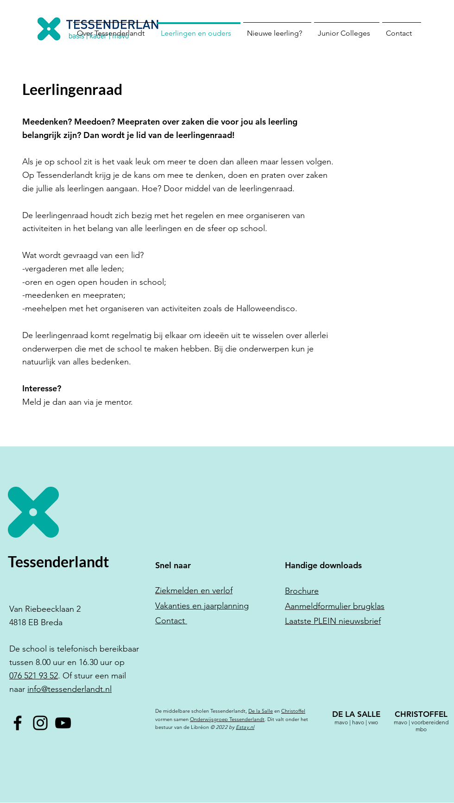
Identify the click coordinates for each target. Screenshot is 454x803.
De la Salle (260, 711)
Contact (171, 620)
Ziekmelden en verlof (194, 590)
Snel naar (173, 565)
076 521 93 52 (33, 676)
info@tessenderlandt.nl (69, 689)
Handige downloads (323, 565)
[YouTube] (63, 723)
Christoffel (293, 711)
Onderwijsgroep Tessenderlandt (227, 719)
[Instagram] (40, 723)
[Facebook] (17, 723)
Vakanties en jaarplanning (202, 606)
